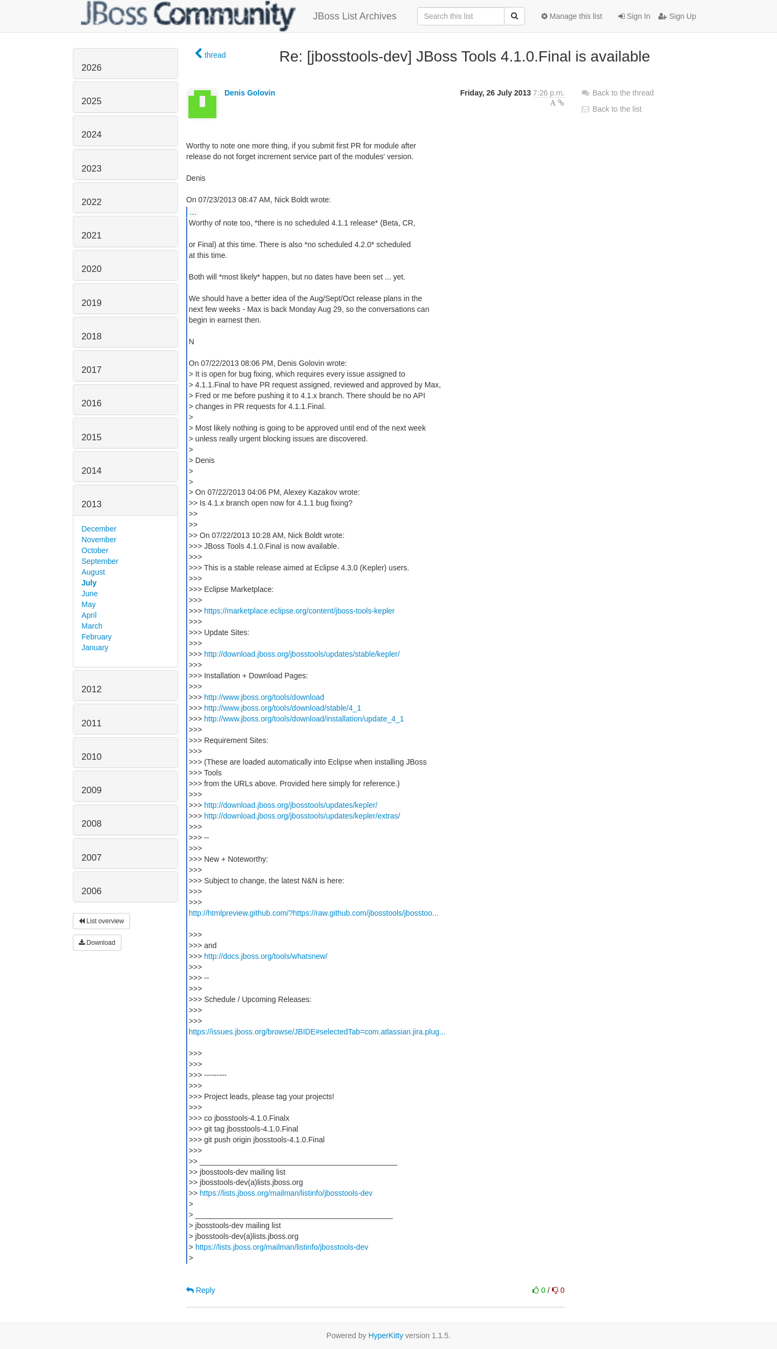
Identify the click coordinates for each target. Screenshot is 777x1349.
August (93, 572)
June (89, 593)
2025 (91, 101)
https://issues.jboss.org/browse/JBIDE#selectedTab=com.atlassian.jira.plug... (317, 1031)
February (96, 636)
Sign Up (677, 16)
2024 (91, 135)
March (92, 626)
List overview (101, 921)
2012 (91, 689)
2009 (91, 790)
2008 (91, 824)
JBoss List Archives (239, 16)
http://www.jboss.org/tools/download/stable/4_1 (282, 708)
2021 (91, 235)
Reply (200, 1290)
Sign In (634, 16)
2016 (91, 403)
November (99, 539)
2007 (91, 858)
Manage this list (571, 16)
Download (97, 942)
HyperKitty (386, 1335)
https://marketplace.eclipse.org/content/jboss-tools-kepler (299, 611)
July (89, 582)
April (89, 615)
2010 (91, 757)
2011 (91, 723)
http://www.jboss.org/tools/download (264, 697)
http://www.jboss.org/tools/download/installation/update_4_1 (304, 718)
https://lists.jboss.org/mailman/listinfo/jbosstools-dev (286, 1193)
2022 (91, 202)
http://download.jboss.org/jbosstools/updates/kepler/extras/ (302, 816)
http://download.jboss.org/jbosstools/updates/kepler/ (290, 805)
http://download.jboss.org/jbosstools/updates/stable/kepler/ (302, 654)
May (88, 604)
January (94, 647)
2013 (91, 504)
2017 (91, 370)
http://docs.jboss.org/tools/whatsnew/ (266, 956)
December (99, 528)
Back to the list (611, 109)
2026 (91, 68)
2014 (91, 471)
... (192, 211)
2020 (91, 269)
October (94, 550)
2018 (91, 336)
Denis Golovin (249, 92)
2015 (91, 437)
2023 (91, 168)
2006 (91, 891)
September (99, 561)
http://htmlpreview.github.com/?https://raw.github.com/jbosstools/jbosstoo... (314, 913)
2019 (91, 303)
